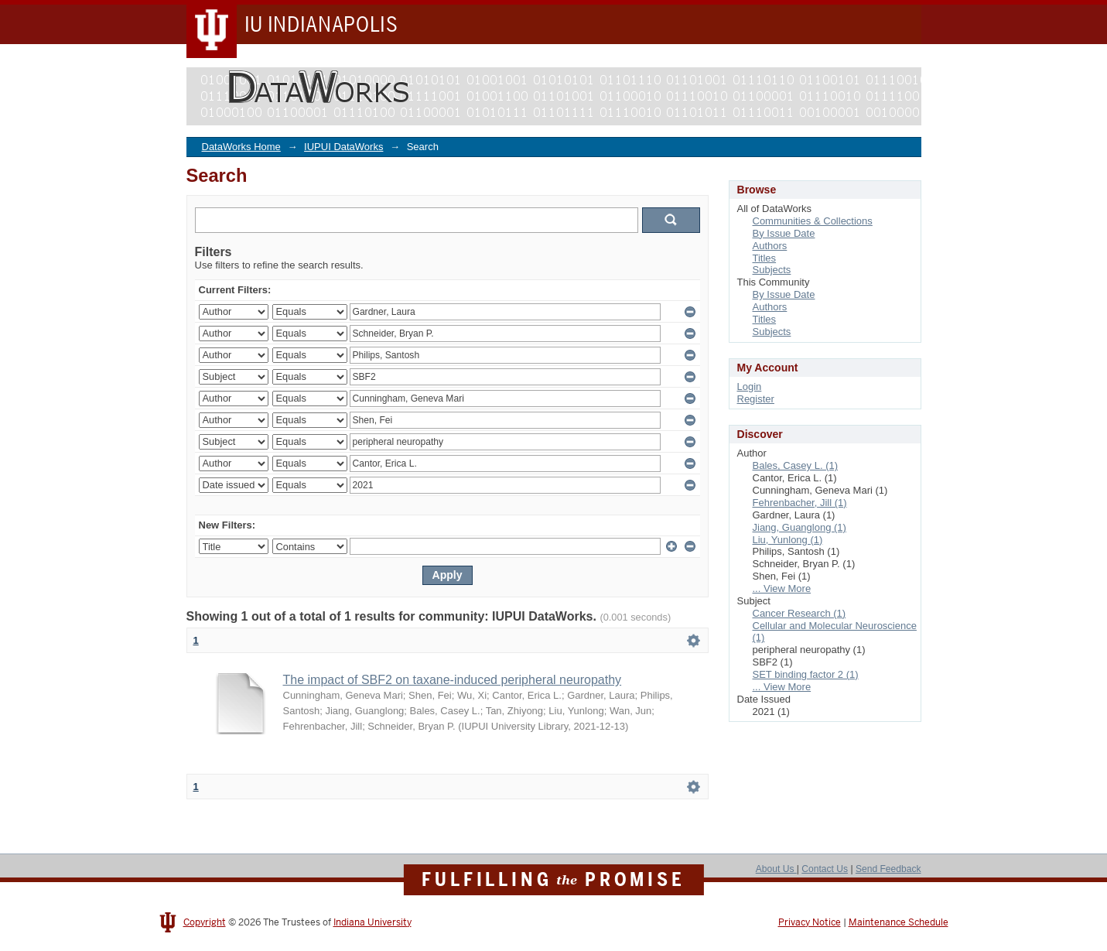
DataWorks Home (241, 146)
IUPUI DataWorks (343, 146)
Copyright (204, 922)
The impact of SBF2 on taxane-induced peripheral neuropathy (452, 679)
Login (749, 386)
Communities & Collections (813, 221)
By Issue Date (784, 233)
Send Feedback (888, 869)
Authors (770, 245)
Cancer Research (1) (799, 613)
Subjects (772, 269)
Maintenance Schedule (898, 922)
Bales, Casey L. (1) (796, 465)
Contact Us (824, 869)
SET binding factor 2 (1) (806, 674)
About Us (776, 869)
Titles (765, 258)
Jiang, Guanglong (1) (799, 527)
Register (755, 399)
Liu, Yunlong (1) (788, 540)
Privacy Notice (809, 922)
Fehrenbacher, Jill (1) (800, 502)
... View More (782, 588)
